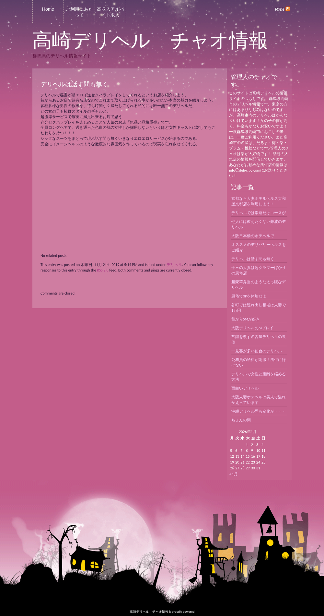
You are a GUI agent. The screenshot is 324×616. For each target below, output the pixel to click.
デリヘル (174, 264)
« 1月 (233, 474)
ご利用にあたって (79, 12)
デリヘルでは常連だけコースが (258, 213)
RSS (282, 9)
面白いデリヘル (245, 388)
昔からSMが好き (245, 319)
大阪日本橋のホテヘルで (252, 236)
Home (48, 9)
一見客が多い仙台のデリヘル (256, 351)
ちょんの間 (241, 420)
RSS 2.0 (102, 270)
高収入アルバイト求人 (110, 12)
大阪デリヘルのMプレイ (252, 328)
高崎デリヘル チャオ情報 (150, 40)
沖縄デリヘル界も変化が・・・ (258, 411)
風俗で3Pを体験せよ (248, 296)
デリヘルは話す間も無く (252, 259)
